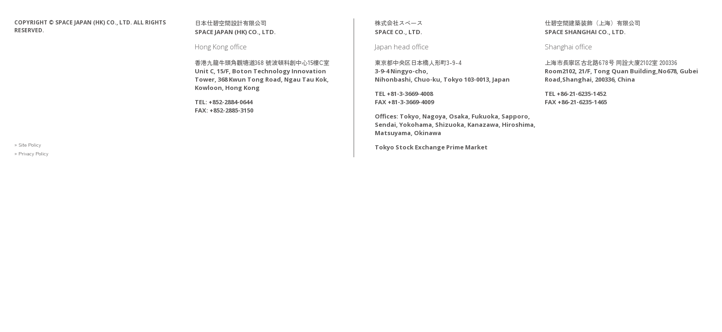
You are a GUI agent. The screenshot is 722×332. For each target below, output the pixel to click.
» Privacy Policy (34, 152)
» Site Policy (30, 144)
